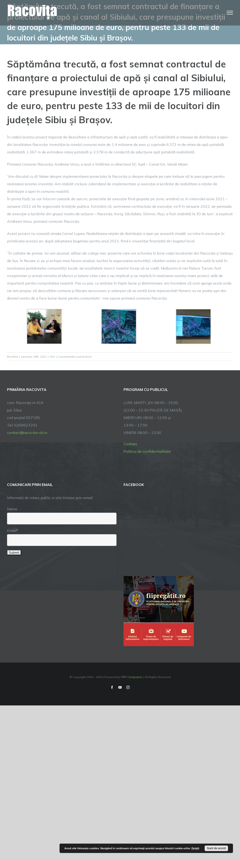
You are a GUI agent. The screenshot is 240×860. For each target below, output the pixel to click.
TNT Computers (131, 677)
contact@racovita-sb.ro (27, 432)
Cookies (130, 443)
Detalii (195, 848)
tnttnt (14, 356)
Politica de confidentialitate (147, 451)
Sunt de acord (216, 848)
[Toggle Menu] (229, 13)
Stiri (52, 356)
